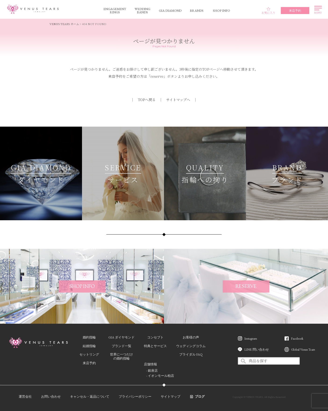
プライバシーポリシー (135, 396)
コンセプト (155, 337)
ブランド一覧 (121, 346)
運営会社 (25, 396)
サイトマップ (170, 396)
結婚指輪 (89, 346)
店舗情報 (150, 364)
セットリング (89, 354)
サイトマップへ (178, 99)
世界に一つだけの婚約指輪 (121, 356)
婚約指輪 (89, 337)
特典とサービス (155, 346)
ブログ (200, 396)
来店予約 (89, 363)
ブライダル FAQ (191, 354)
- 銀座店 (152, 370)
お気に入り (268, 11)
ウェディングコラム (191, 346)
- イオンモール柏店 (160, 376)
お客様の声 (191, 337)
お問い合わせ (51, 396)
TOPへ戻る (147, 99)
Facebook (297, 338)
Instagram (250, 338)
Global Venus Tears (303, 349)
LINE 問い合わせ (256, 349)
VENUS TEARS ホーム (64, 24)
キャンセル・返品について (89, 396)
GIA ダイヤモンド (121, 337)
